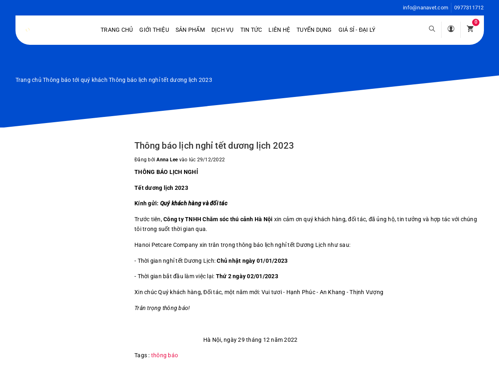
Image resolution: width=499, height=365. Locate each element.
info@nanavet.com (425, 7)
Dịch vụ (222, 29)
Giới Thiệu (154, 29)
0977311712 (469, 7)
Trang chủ (117, 29)
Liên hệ (279, 29)
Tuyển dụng (314, 29)
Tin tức (251, 29)
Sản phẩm (190, 29)
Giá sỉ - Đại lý (357, 29)
